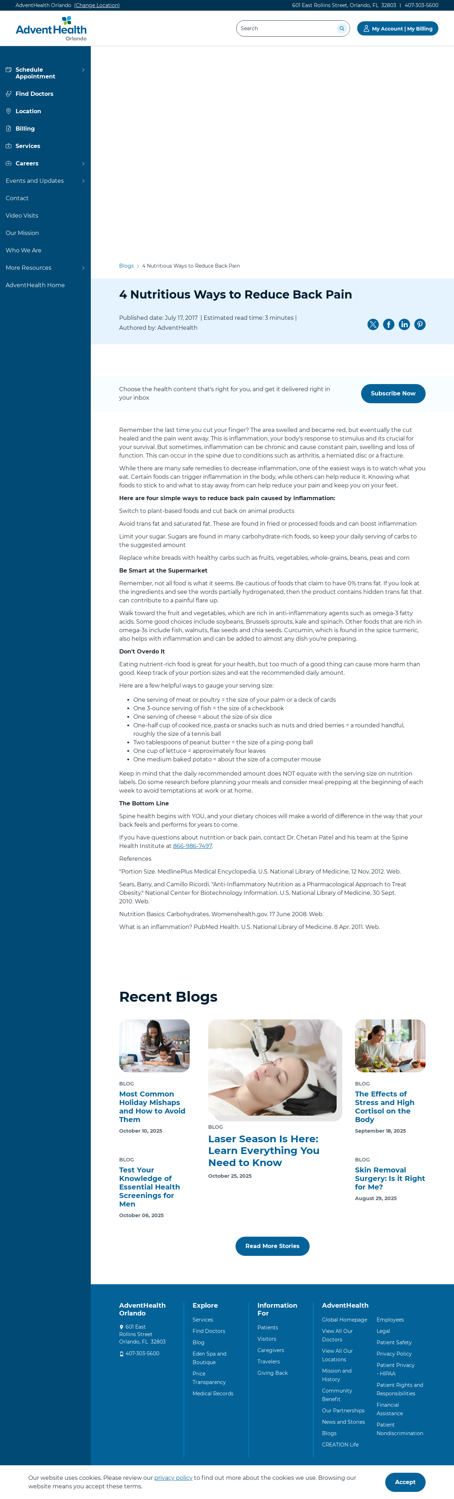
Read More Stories (272, 1246)
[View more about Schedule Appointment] (45, 73)
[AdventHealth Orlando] (52, 28)
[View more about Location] (45, 111)
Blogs (126, 70)
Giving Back (273, 1373)
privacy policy (173, 1478)
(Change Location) (97, 5)
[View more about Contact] (45, 198)
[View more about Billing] (45, 129)
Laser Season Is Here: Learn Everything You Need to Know (264, 1151)
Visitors (267, 1339)
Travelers (269, 1361)
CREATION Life (340, 1444)
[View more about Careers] (45, 163)
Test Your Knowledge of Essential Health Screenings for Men (149, 1187)
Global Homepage (344, 1320)
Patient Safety (394, 1342)
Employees (390, 1320)
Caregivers (271, 1350)
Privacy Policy (394, 1354)
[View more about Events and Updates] (45, 181)
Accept (405, 1482)
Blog (199, 1342)
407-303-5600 (142, 1353)
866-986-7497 (192, 846)
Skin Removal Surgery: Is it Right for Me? (390, 1178)
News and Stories (343, 1422)
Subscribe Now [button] (393, 393)
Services (203, 1320)
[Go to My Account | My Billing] (397, 28)
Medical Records (213, 1393)
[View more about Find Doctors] (45, 94)
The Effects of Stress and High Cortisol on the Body (385, 1107)
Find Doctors (209, 1331)
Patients (268, 1327)
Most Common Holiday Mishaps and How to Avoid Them (152, 1107)
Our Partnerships (343, 1410)
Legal (383, 1331)
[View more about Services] (45, 146)
